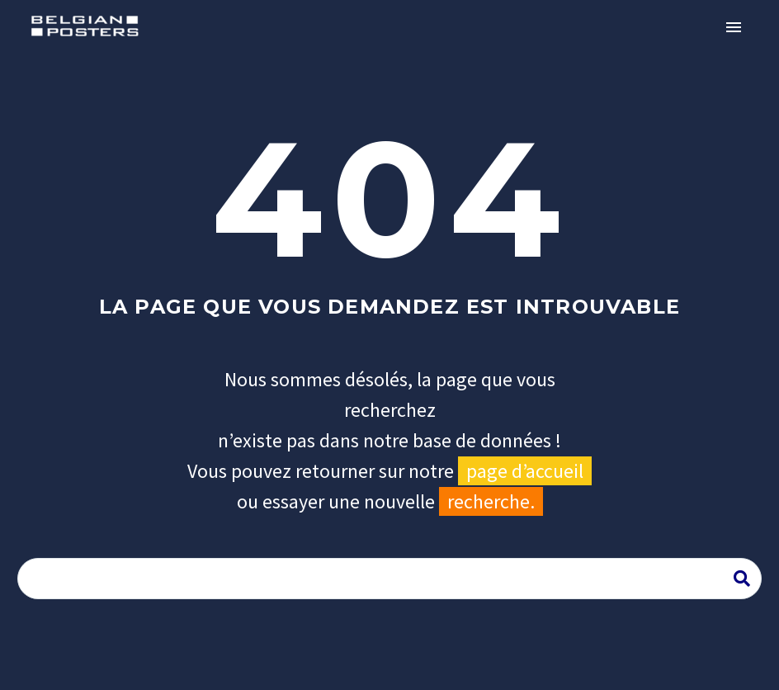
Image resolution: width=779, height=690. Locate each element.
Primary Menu (733, 27)
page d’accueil (524, 471)
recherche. (491, 501)
